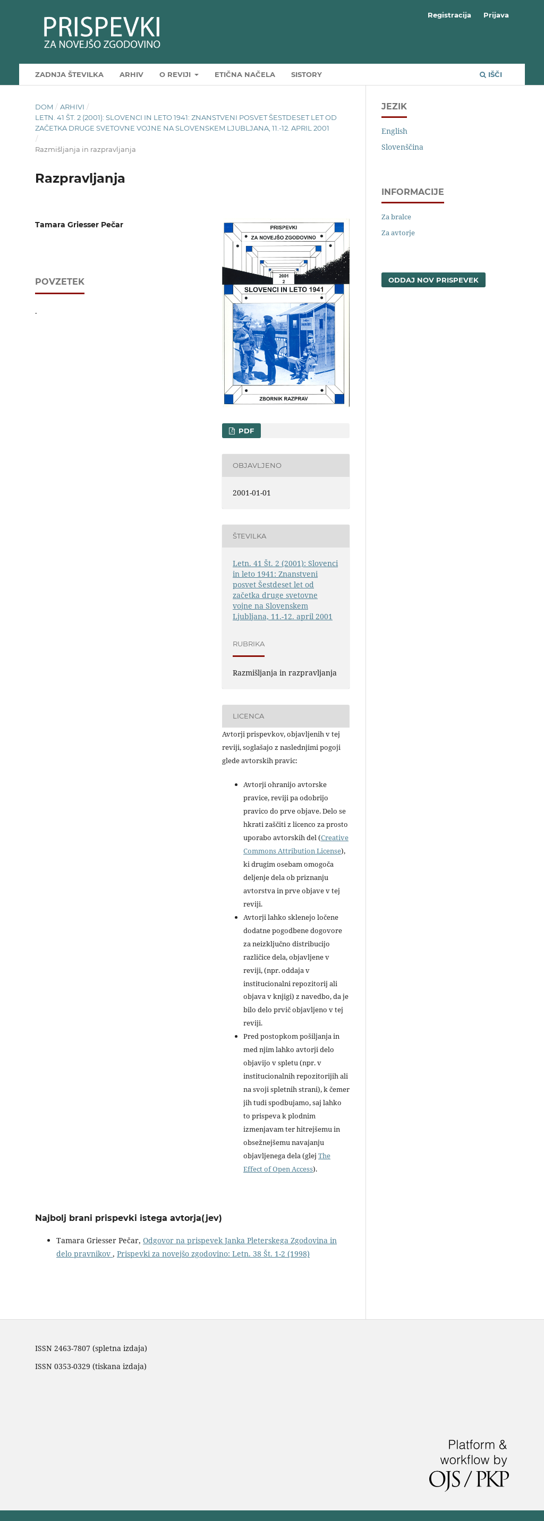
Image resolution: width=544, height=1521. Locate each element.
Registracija (449, 15)
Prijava (496, 15)
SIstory (306, 74)
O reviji (176, 74)
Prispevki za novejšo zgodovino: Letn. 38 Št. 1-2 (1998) (213, 1254)
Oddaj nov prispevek (433, 280)
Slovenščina (402, 147)
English (394, 131)
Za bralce (396, 216)
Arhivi (72, 106)
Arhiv (131, 74)
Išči (491, 74)
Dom (44, 106)
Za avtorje (398, 232)
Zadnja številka (69, 74)
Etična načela (245, 74)
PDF (245, 430)
